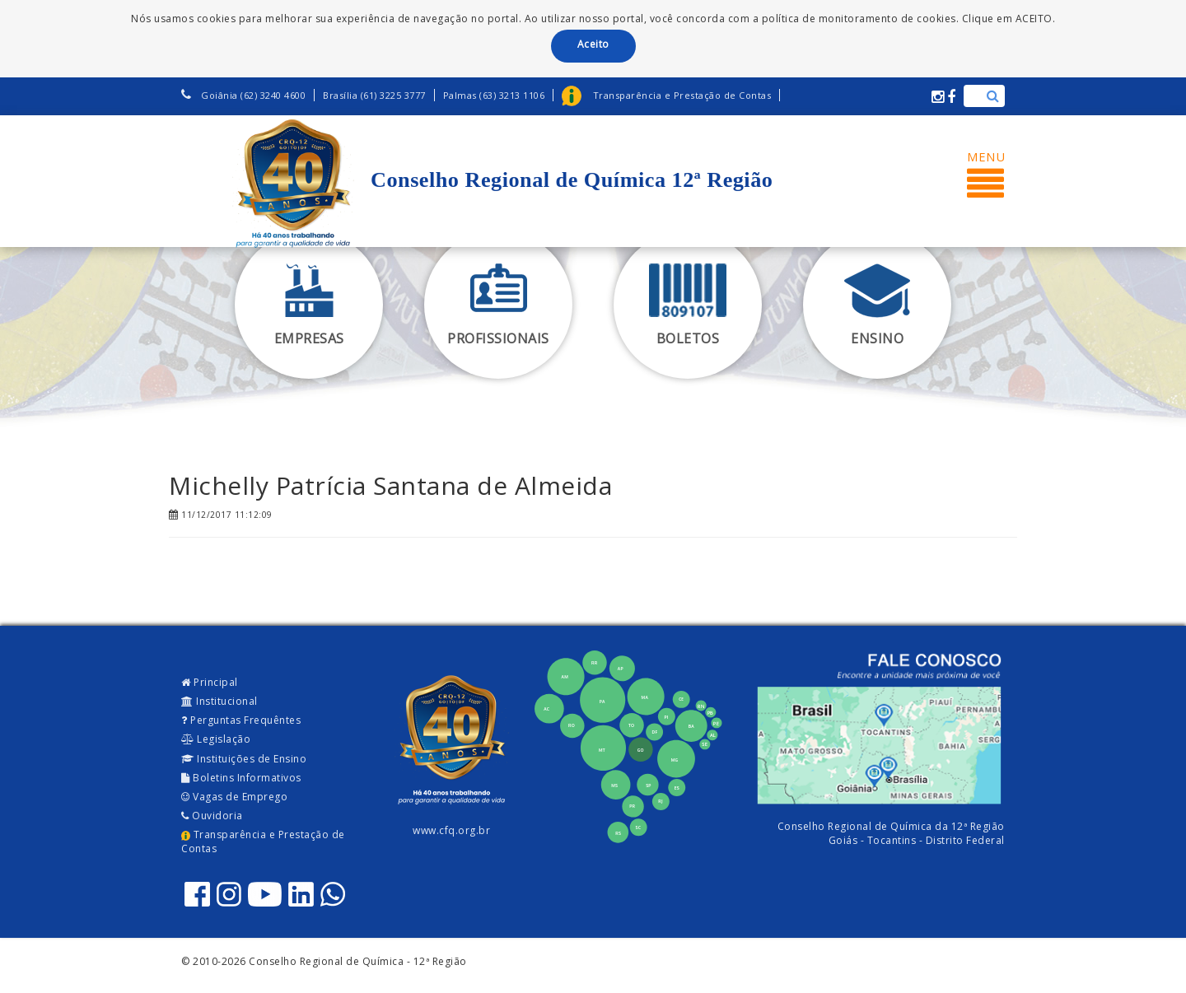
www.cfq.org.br (451, 830)
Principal (209, 682)
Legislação (215, 739)
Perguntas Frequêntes (241, 720)
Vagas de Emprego (234, 797)
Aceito (593, 44)
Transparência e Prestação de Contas (263, 841)
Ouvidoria (212, 816)
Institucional (219, 701)
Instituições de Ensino (243, 759)
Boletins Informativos (241, 778)
